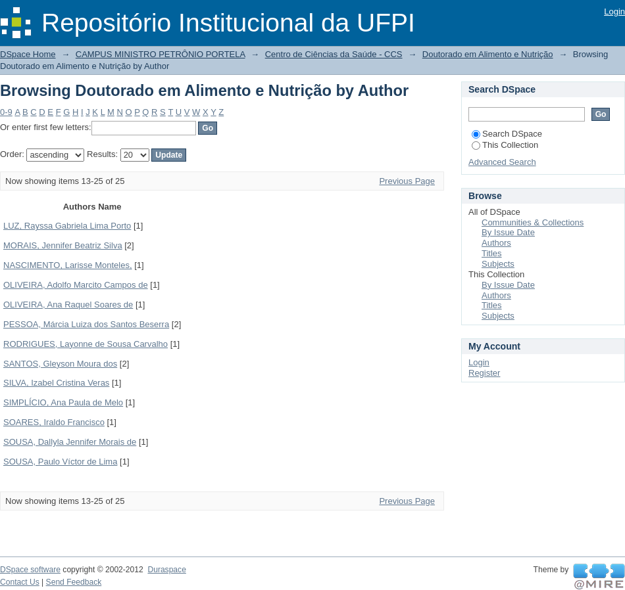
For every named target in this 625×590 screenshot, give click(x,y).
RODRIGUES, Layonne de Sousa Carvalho (85, 344)
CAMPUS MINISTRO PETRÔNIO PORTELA (160, 54)
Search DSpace (507, 134)
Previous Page (407, 181)
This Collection (505, 145)
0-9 (6, 112)
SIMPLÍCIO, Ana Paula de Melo (63, 402)
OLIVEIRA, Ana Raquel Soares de (68, 304)
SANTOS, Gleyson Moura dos (60, 364)
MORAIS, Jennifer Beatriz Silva (62, 245)
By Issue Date (508, 232)
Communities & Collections (533, 222)
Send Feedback (74, 582)
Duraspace (166, 569)
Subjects (498, 264)
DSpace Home (28, 54)
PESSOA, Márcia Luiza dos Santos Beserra (86, 324)
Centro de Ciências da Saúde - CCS (334, 54)
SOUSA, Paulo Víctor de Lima (60, 461)
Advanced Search (502, 162)
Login (614, 11)
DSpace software (30, 569)
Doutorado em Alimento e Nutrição (487, 54)
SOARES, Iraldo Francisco (54, 422)
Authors (496, 243)
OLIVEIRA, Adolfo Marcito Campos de (75, 285)
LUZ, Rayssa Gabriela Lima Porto (67, 226)
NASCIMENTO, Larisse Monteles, (67, 265)
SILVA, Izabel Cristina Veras (56, 383)
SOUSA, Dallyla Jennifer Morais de (69, 442)
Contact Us (19, 582)
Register (484, 373)
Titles (492, 253)
